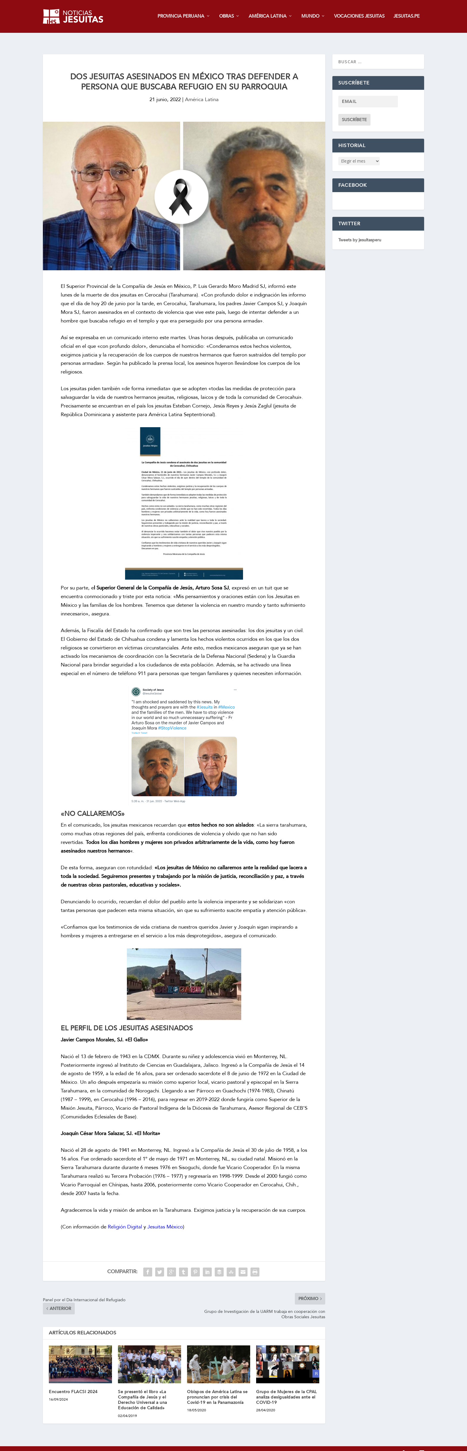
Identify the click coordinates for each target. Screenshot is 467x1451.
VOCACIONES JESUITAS (359, 16)
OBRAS (226, 16)
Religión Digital (125, 1217)
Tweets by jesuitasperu (359, 231)
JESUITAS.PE (406, 16)
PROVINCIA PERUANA (181, 16)
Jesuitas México (165, 1217)
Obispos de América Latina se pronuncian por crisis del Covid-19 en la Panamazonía (217, 1388)
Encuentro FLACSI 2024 (73, 1383)
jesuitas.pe (67, 1444)
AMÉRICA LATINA (268, 16)
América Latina (202, 90)
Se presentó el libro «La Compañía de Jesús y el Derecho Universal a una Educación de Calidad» (142, 1391)
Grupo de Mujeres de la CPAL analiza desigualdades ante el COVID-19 (286, 1388)
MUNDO (310, 16)
